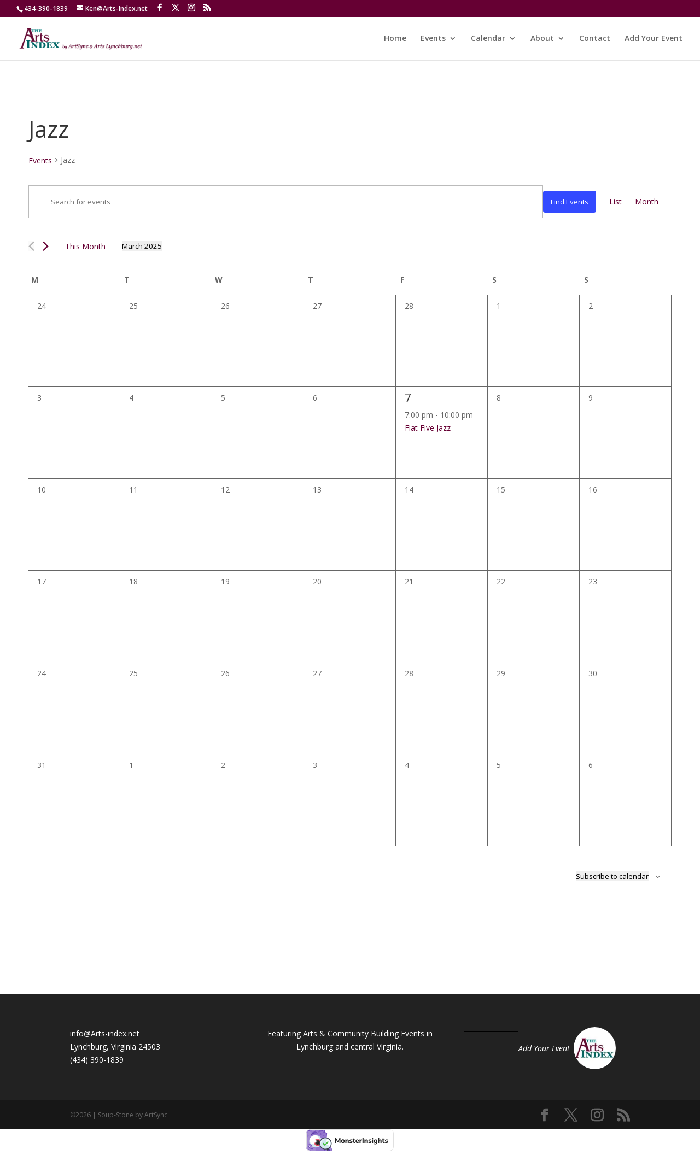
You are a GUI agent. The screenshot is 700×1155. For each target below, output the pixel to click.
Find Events (569, 202)
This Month (85, 246)
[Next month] (46, 246)
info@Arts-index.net (104, 1033)
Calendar (488, 38)
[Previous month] (31, 246)
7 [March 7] (408, 397)
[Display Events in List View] (615, 201)
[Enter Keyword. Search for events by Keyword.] (285, 201)
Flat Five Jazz (428, 428)
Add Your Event (653, 38)
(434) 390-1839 (97, 1059)
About (542, 38)
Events (433, 38)
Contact (594, 38)
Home (395, 38)
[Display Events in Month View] (646, 201)
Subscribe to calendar (612, 876)
